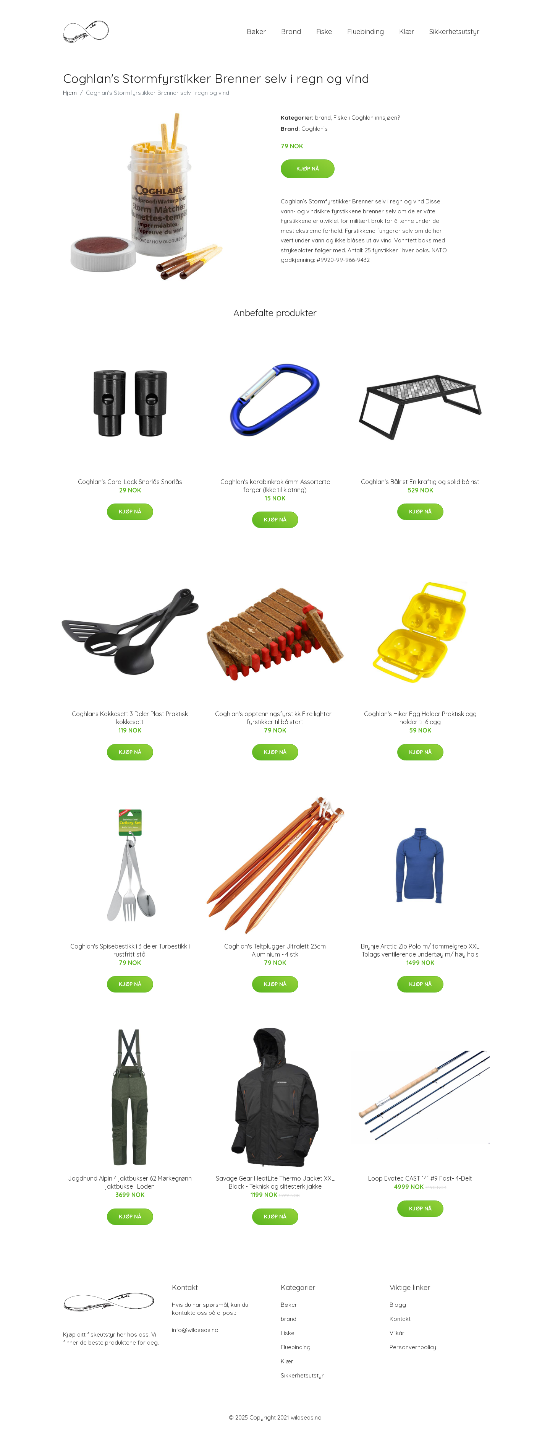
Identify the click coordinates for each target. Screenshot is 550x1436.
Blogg (398, 1310)
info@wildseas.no (195, 1335)
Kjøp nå (307, 174)
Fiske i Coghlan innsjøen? (366, 123)
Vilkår (397, 1338)
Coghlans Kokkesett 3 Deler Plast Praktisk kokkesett (130, 723)
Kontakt (400, 1324)
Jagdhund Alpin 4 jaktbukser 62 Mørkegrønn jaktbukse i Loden (130, 1188)
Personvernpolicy (413, 1352)
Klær (406, 34)
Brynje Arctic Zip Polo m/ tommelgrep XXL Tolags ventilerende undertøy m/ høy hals (420, 955)
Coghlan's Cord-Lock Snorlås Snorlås (130, 487)
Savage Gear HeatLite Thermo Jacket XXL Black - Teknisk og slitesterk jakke (275, 1188)
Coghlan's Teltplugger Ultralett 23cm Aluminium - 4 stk (275, 955)
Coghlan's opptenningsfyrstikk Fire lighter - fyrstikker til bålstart (275, 723)
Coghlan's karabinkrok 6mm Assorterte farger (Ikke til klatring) (275, 491)
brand (291, 34)
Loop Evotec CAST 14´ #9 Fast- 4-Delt (420, 1183)
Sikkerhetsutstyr (454, 34)
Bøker (256, 34)
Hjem (70, 98)
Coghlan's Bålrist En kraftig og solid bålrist (420, 487)
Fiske (324, 34)
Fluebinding (365, 34)
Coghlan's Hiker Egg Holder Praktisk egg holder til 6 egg (420, 723)
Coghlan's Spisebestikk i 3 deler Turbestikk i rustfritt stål (130, 955)
